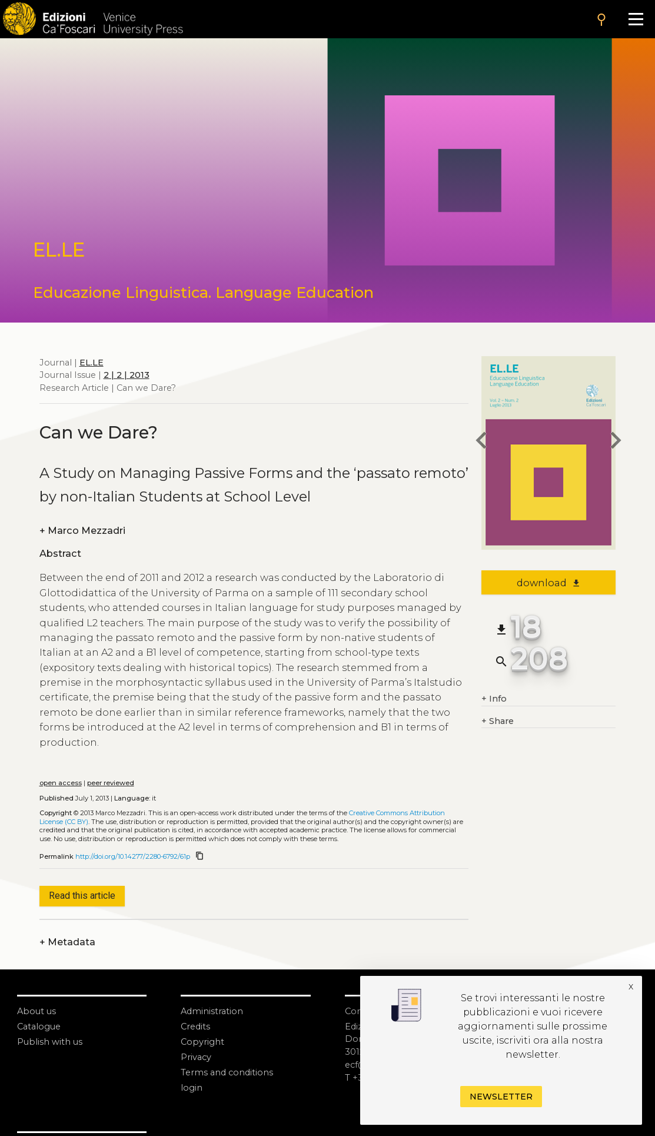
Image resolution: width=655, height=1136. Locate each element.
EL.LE (91, 362)
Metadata (67, 942)
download (549, 583)
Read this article (82, 895)
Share (497, 721)
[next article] (616, 442)
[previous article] (481, 442)
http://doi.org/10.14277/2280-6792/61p (132, 856)
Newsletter (501, 1096)
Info (494, 699)
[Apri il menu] (635, 19)
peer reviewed (110, 783)
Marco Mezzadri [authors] (82, 531)
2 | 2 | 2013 (126, 375)
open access (60, 783)
